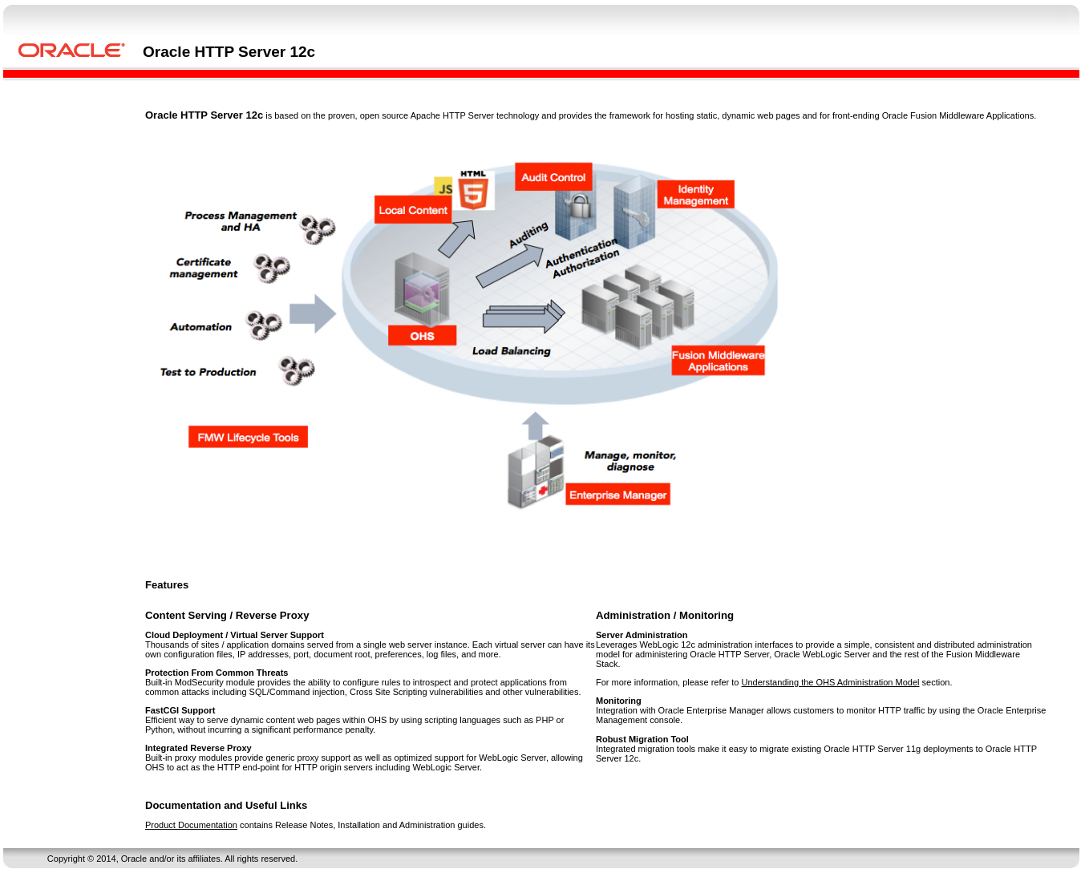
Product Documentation (191, 825)
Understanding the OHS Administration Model (831, 682)
